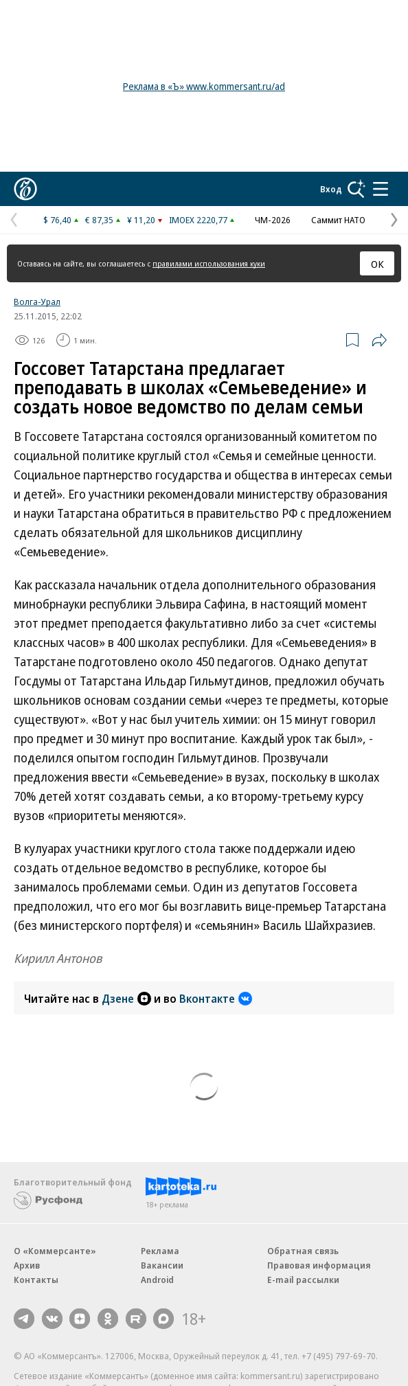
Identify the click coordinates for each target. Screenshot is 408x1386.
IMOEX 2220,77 (198, 220)
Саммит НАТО (338, 220)
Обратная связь (303, 1251)
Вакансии (162, 1265)
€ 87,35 (99, 220)
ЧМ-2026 (273, 220)
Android (157, 1279)
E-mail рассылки (303, 1279)
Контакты (36, 1279)
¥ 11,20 (141, 220)
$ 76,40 (57, 220)
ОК (377, 264)
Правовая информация (319, 1265)
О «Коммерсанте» (55, 1251)
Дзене (126, 999)
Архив (27, 1265)
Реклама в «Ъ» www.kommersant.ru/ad (204, 86)
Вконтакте (215, 999)
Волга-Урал (37, 301)
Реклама (160, 1251)
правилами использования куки (208, 263)
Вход (331, 189)
